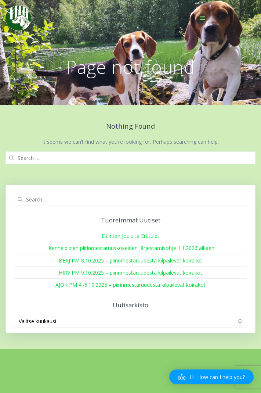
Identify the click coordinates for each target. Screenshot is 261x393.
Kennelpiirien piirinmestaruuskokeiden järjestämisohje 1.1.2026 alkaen (130, 247)
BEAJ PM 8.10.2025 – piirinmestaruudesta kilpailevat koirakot (130, 260)
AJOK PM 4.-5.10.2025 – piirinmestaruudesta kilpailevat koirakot (130, 284)
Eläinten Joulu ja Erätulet (130, 235)
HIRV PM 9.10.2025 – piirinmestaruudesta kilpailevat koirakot (130, 272)
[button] (211, 376)
